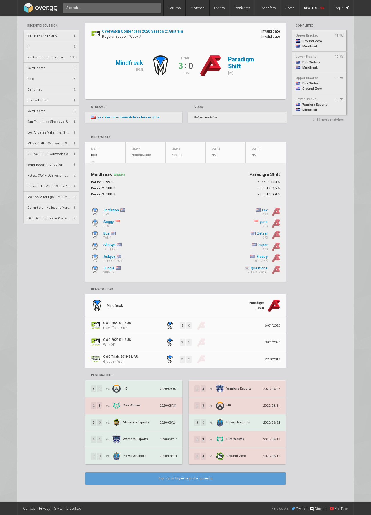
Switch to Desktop (68, 508)
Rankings (242, 8)
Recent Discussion (42, 25)
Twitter (299, 509)
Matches (197, 8)
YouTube (339, 509)
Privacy (44, 508)
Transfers (268, 8)
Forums (174, 8)
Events (219, 8)
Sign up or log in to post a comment (185, 478)
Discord (318, 509)
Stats (289, 8)
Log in (341, 8)
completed (305, 25)
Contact (29, 508)
